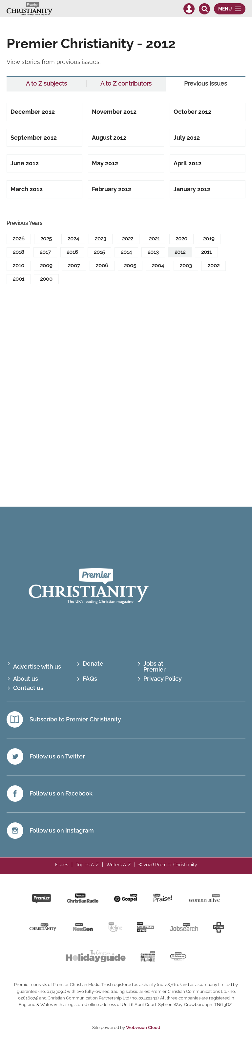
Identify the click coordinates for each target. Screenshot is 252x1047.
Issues (61, 864)
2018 (18, 252)
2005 (130, 265)
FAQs (90, 679)
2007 (74, 265)
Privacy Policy (162, 678)
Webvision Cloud (143, 1027)
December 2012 (32, 111)
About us (25, 678)
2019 (208, 238)
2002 (214, 265)
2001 (18, 279)
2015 (99, 252)
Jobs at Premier (154, 667)
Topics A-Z (87, 864)
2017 (45, 252)
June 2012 (24, 163)
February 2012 (111, 189)
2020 (181, 238)
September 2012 (33, 137)
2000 (46, 279)
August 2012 (109, 137)
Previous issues (205, 83)
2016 (72, 252)
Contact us (28, 688)
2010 (18, 265)
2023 (100, 238)
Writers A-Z (118, 864)
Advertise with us (37, 667)
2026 (19, 238)
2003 (186, 265)
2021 (154, 238)
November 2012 (114, 111)
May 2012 (105, 163)
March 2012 (26, 189)
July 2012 (187, 137)
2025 (46, 238)
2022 (127, 238)
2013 (153, 252)
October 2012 (192, 111)
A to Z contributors (126, 83)
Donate (93, 663)
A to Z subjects (46, 83)
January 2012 (192, 189)
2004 (158, 265)
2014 (126, 252)
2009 (46, 265)
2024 (73, 238)
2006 (102, 265)
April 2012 (187, 163)
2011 (206, 252)
